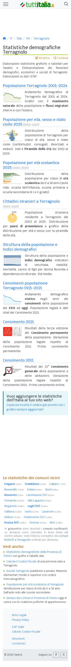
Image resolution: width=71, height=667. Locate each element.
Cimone (38, 522)
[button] (65, 4)
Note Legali (19, 615)
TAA (19, 39)
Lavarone (51, 511)
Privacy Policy (20, 620)
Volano (34, 489)
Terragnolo (41, 39)
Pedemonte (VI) (38, 517)
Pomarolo (14, 500)
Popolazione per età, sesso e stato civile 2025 (34, 122)
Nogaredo (14, 506)
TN (28, 39)
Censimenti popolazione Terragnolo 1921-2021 (25, 285)
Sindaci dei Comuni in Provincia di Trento (32, 598)
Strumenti (18, 638)
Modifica (42, 58)
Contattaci (18, 643)
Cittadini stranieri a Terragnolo (31, 201)
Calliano (57, 484)
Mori (56, 522)
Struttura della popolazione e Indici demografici (30, 247)
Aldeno (12, 517)
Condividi (60, 58)
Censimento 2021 (18, 321)
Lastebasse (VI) (41, 495)
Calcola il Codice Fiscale (21, 561)
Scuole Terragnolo (18, 571)
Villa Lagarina (39, 500)
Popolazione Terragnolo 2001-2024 (35, 85)
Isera (32, 511)
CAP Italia (18, 627)
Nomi (51, 489)
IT (11, 39)
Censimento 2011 (18, 360)
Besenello (14, 489)
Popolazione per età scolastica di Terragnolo (35, 584)
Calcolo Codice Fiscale (26, 631)
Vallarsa (13, 511)
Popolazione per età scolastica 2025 (31, 165)
